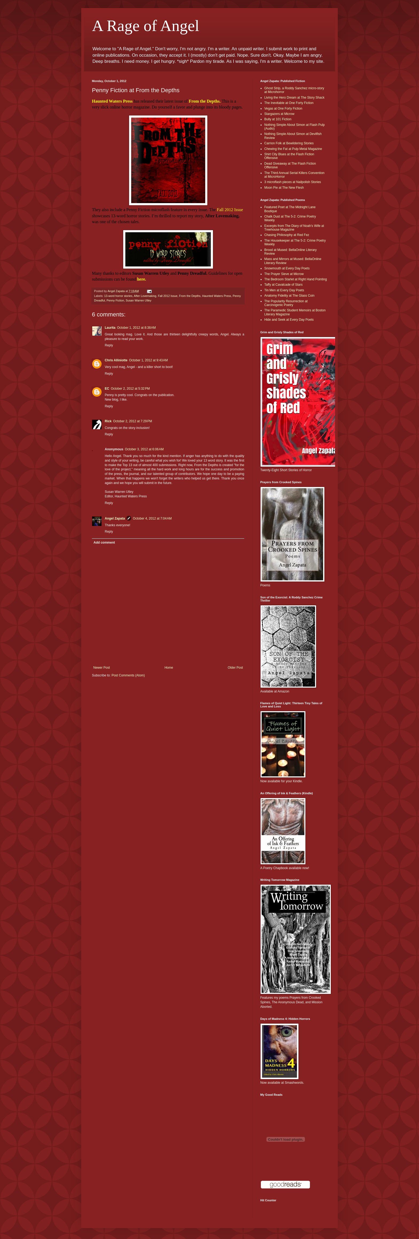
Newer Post (101, 667)
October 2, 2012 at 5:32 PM (130, 388)
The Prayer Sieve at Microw (284, 274)
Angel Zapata (115, 518)
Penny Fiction (115, 300)
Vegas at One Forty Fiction (283, 108)
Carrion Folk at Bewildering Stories (289, 143)
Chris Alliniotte (116, 360)
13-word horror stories (118, 295)
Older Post (235, 667)
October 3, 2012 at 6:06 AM (144, 449)
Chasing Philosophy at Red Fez (286, 235)
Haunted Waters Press (216, 295)
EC (107, 388)
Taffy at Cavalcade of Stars (283, 284)
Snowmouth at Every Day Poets (286, 268)
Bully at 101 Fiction (277, 119)
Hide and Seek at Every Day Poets (289, 320)
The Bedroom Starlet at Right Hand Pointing (295, 279)
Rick (108, 421)
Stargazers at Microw (279, 114)
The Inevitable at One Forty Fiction (288, 103)
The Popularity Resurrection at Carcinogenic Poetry (286, 303)
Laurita (110, 328)
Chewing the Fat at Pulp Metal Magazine (293, 149)
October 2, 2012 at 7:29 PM (132, 421)
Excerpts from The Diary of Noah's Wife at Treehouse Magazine (294, 227)
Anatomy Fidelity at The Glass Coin (289, 295)
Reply (109, 345)
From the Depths (189, 295)
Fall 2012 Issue (167, 295)
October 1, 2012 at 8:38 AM (136, 328)
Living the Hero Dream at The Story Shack (294, 97)
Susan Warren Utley (138, 300)
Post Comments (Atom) (128, 675)
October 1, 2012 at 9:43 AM (148, 360)
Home (169, 667)
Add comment (104, 542)
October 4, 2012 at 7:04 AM (152, 518)
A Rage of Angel (145, 25)
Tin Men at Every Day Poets (284, 290)
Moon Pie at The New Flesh (284, 187)
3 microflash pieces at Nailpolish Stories (292, 182)
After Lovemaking (145, 295)
